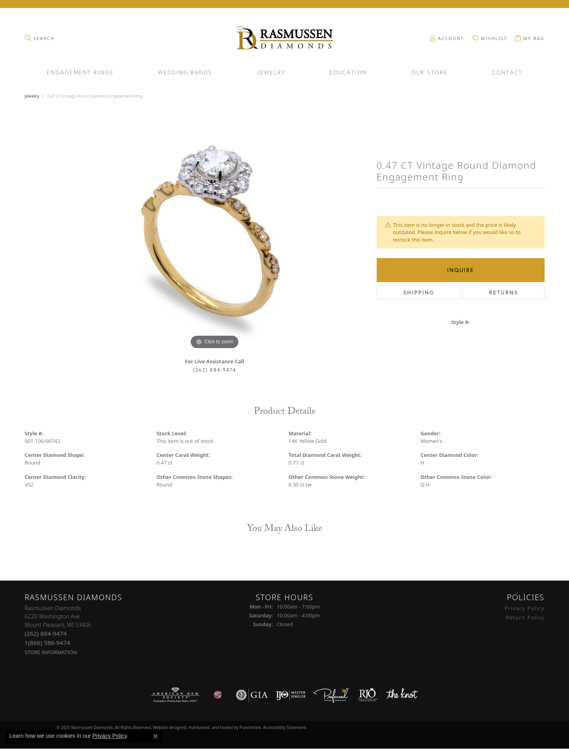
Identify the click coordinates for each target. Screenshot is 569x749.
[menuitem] (175, 695)
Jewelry (270, 73)
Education (348, 73)
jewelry (32, 96)
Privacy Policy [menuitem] (524, 608)
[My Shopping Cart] (529, 38)
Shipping (418, 292)
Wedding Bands (185, 73)
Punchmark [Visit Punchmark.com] (250, 727)
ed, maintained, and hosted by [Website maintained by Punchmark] (211, 727)
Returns (503, 292)
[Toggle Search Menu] (40, 38)
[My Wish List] (489, 38)
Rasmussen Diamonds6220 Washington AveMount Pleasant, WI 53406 (58, 630)
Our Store (429, 73)
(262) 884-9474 (214, 370)
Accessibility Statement (284, 727)
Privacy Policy (109, 736)
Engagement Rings (80, 73)
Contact (507, 73)
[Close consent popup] (155, 736)
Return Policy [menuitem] (525, 617)
